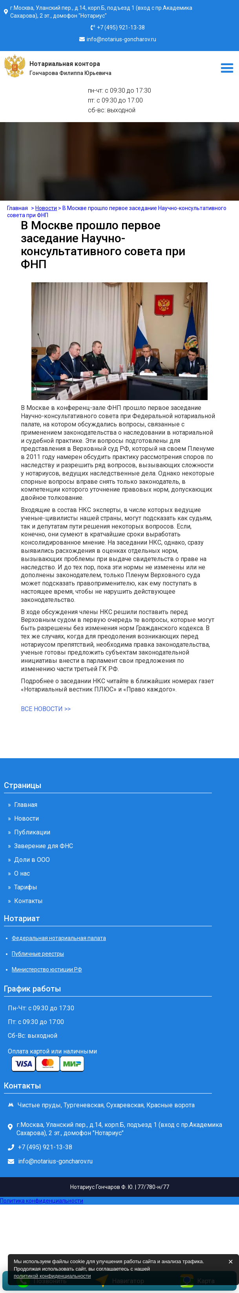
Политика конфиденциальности (41, 1201)
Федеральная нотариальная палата (59, 938)
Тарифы (25, 887)
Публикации (32, 832)
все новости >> (46, 709)
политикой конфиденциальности (52, 1276)
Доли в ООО (32, 859)
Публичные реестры (38, 954)
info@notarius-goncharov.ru (121, 39)
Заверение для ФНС (43, 846)
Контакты (28, 901)
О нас (22, 873)
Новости (26, 818)
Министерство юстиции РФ (47, 969)
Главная (25, 804)
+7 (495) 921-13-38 (121, 27)
